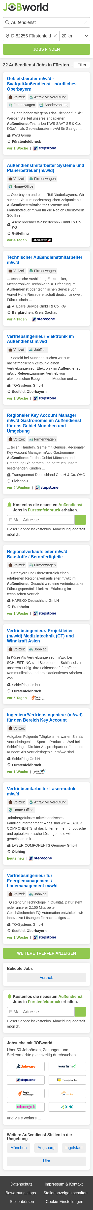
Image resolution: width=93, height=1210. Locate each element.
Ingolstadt (74, 1148)
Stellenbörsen (22, 1202)
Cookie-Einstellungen (64, 1202)
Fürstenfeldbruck (71, 64)
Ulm (46, 1161)
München (18, 1148)
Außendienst (22, 64)
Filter (81, 65)
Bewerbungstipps (20, 1193)
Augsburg (46, 1148)
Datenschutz (21, 1184)
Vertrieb (46, 977)
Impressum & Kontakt (64, 1184)
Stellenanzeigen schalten (65, 1193)
